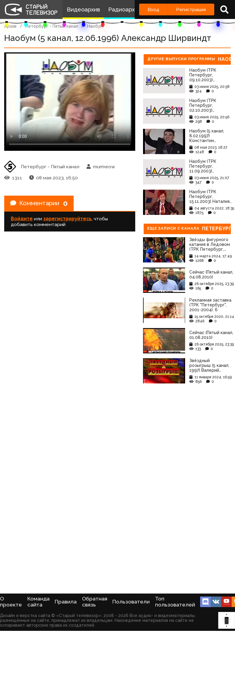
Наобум (95, 26)
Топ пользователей (175, 602)
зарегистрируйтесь (67, 219)
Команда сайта (38, 602)
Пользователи (131, 602)
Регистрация (191, 9)
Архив (10, 26)
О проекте (11, 602)
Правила (66, 602)
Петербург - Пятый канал (52, 26)
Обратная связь (94, 602)
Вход (153, 9)
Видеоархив (83, 9)
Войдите (22, 219)
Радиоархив (124, 9)
